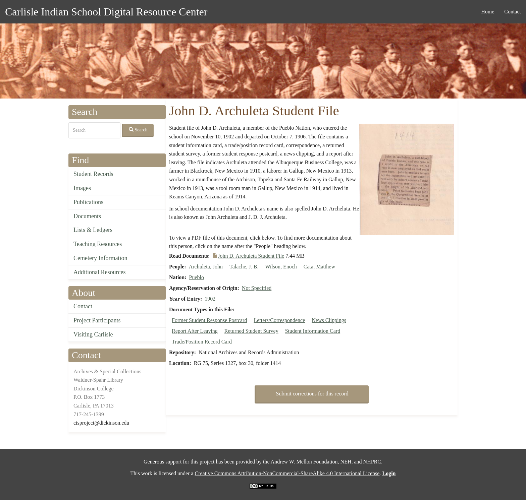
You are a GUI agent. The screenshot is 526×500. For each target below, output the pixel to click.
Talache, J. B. (243, 266)
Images (82, 188)
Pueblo (196, 277)
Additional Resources (99, 272)
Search (138, 129)
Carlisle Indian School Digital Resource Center (106, 12)
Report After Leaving (195, 331)
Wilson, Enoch (281, 266)
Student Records (93, 174)
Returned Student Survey (251, 331)
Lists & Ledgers (92, 230)
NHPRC (372, 461)
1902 (210, 299)
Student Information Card (312, 331)
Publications (88, 202)
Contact (512, 11)
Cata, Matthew (319, 266)
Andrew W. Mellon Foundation (304, 461)
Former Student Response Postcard (209, 320)
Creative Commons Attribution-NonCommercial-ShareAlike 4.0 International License (287, 473)
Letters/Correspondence (279, 320)
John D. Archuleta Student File (251, 256)
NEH (346, 461)
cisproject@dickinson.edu (101, 423)
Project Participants (96, 320)
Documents (87, 216)
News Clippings (329, 320)
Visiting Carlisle (93, 334)
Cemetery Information (100, 258)
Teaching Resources (97, 244)
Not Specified (256, 288)
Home (487, 11)
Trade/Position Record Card (202, 342)
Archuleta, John (206, 266)
